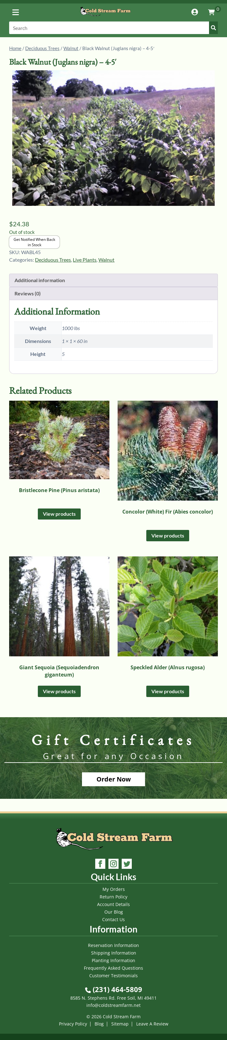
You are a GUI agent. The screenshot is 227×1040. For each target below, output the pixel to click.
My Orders (113, 889)
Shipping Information (113, 953)
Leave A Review (152, 1024)
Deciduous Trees (42, 48)
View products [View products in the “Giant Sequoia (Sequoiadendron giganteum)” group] (59, 691)
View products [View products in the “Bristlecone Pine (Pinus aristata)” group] (59, 514)
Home (15, 48)
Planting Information (113, 960)
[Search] (113, 27)
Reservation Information (113, 945)
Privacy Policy (73, 1024)
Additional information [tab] (40, 280)
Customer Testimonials (113, 976)
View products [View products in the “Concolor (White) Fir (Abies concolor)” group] (167, 535)
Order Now (113, 779)
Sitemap (120, 1024)
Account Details (113, 904)
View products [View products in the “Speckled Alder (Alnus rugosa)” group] (167, 691)
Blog (99, 1024)
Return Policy (113, 897)
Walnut (71, 48)
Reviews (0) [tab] (28, 293)
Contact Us (113, 919)
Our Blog (113, 912)
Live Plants (84, 260)
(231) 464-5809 (113, 989)
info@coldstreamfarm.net (113, 1005)
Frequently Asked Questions (113, 968)
